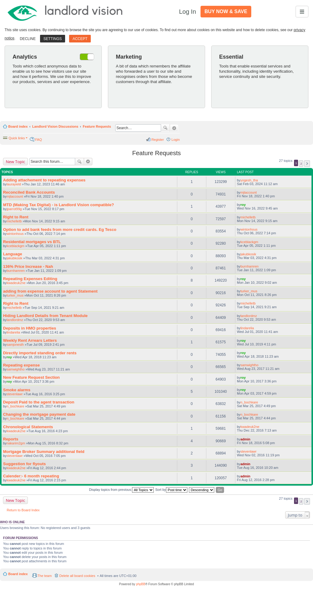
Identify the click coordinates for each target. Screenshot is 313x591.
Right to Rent (15, 217)
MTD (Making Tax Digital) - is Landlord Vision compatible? (58, 204)
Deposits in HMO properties (29, 328)
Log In (187, 11)
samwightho (16, 369)
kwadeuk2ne (16, 283)
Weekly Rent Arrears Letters (30, 340)
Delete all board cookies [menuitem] (77, 576)
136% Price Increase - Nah (28, 266)
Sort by (171, 490)
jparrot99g (14, 209)
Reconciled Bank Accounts (29, 192)
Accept (79, 39)
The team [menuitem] (45, 576)
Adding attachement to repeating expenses (44, 180)
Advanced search (174, 128)
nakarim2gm (16, 443)
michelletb (14, 221)
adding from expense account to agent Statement (50, 291)
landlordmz (15, 320)
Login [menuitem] (175, 139)
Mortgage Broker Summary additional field (43, 451)
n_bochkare (15, 406)
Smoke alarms (16, 390)
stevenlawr (15, 394)
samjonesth (15, 344)
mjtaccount (15, 196)
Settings (52, 39)
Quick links (17, 138)
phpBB (140, 584)
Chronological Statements (28, 427)
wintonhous (15, 233)
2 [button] (301, 163)
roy (243, 204)
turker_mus (15, 295)
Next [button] (307, 163)
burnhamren (16, 270)
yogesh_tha (249, 180)
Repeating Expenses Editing (30, 278)
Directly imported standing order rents (39, 353)
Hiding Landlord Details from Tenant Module (45, 315)
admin (245, 439)
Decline (28, 39)
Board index (18, 126)
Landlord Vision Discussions (55, 126)
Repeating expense (21, 365)
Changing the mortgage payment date (39, 414)
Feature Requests (97, 126)
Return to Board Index (23, 510)
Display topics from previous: (121, 490)
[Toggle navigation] (302, 11)
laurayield (14, 184)
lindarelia (13, 332)
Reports (10, 439)
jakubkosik (14, 258)
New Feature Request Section (31, 377)
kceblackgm (15, 246)
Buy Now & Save (225, 11)
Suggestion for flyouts (24, 463)
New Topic (15, 161)
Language (12, 254)
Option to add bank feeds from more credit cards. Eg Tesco (59, 229)
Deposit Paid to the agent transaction (38, 402)
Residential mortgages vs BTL (32, 241)
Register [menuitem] (157, 139)
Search (165, 128)
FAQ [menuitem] (38, 139)
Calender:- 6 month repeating (31, 476)
